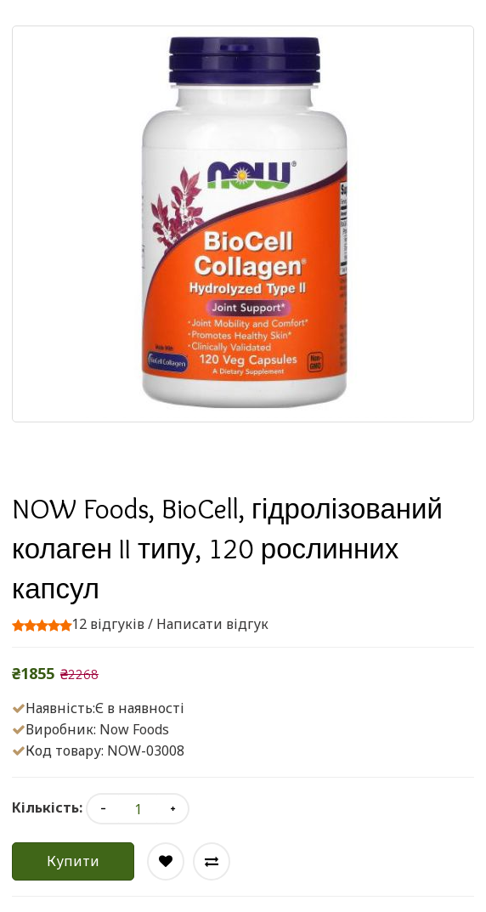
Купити (73, 861)
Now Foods (134, 729)
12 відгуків (107, 624)
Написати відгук (212, 624)
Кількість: (47, 807)
